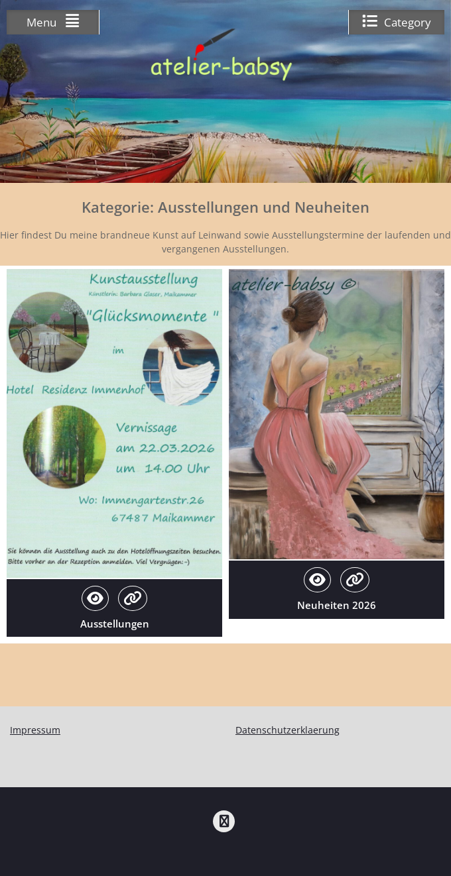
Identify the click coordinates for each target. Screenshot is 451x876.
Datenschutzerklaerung (287, 730)
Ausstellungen (114, 623)
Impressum (35, 730)
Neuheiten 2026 (336, 605)
